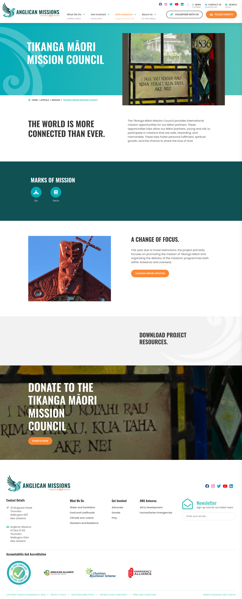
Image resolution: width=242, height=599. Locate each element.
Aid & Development (151, 507)
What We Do (76, 16)
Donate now (40, 441)
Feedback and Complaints (113, 594)
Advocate (117, 507)
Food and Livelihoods (82, 512)
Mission (56, 100)
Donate (116, 512)
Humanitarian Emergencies (156, 512)
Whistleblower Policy (83, 594)
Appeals (44, 100)
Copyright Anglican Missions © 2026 (26, 594)
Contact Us (213, 4)
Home (33, 100)
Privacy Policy (58, 594)
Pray (114, 518)
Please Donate (221, 14)
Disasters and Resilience (84, 523)
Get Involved (100, 16)
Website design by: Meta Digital (219, 594)
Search (231, 4)
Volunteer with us (184, 14)
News (196, 4)
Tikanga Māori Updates (150, 273)
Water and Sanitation (82, 507)
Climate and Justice (82, 518)
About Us (149, 16)
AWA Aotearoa (125, 16)
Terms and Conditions (144, 594)
